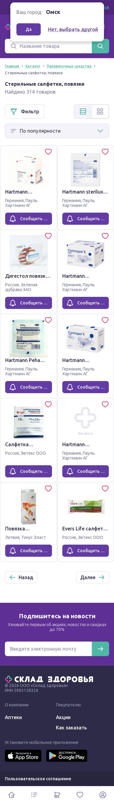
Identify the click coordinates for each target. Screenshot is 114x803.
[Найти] (100, 46)
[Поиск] (48, 46)
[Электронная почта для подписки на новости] (48, 649)
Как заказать (71, 727)
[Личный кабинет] (102, 794)
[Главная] (50, 679)
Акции (63, 717)
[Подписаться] (100, 649)
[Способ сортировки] (57, 131)
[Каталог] (34, 794)
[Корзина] (57, 794)
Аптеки (13, 717)
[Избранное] (79, 794)
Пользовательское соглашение (38, 778)
